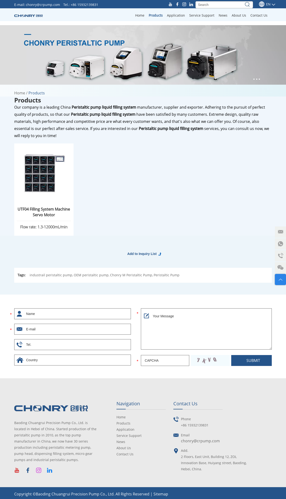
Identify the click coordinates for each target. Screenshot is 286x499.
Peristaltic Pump (167, 275)
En (265, 4)
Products (156, 15)
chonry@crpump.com (43, 4)
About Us (239, 15)
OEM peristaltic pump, (91, 275)
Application (176, 15)
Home (139, 15)
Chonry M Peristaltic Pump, (131, 275)
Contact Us (259, 15)
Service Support (201, 15)
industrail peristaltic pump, (51, 275)
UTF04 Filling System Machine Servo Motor (44, 212)
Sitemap (160, 494)
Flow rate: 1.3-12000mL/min (43, 227)
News (223, 15)
